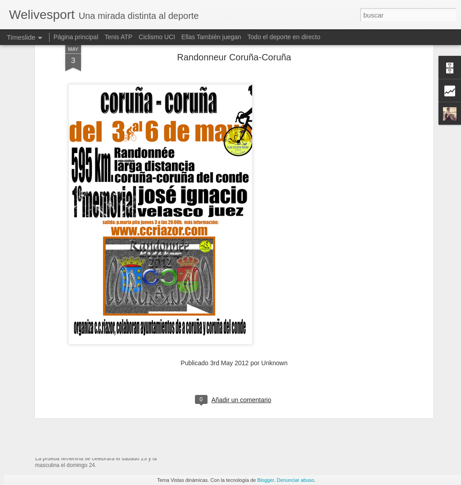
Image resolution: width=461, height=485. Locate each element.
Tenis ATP (118, 37)
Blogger (265, 480)
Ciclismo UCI (157, 37)
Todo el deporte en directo (284, 37)
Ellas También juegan (211, 37)
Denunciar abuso (295, 480)
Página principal (76, 37)
